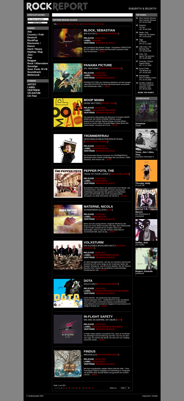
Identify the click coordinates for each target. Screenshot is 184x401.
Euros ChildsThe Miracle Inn (145, 70)
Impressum (146, 396)
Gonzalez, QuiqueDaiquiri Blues (146, 62)
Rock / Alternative (37, 63)
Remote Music (100, 148)
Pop (29, 57)
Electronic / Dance (34, 45)
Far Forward (99, 24)
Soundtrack (34, 72)
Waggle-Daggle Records (107, 326)
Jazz (30, 54)
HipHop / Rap (35, 52)
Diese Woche (63, 24)
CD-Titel (32, 96)
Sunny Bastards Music (105, 255)
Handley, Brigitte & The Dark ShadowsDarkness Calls (146, 85)
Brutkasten (99, 75)
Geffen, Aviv (142, 242)
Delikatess (98, 361)
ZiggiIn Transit (142, 41)
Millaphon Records (104, 110)
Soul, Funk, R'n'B (37, 69)
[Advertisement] (35, 143)
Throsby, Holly (143, 183)
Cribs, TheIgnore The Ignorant (146, 55)
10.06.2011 (100, 178)
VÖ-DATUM (33, 93)
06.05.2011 (100, 252)
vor (92, 388)
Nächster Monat (87, 24)
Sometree (140, 123)
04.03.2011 (100, 324)
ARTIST (31, 84)
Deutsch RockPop (32, 39)
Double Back (100, 181)
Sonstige (32, 66)
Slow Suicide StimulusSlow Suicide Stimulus (147, 19)
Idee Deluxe (99, 216)
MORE (102, 52)
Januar (96, 40)
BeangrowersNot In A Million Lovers (147, 77)
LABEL (31, 87)
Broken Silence (105, 43)
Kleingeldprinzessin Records (110, 291)
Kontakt (155, 396)
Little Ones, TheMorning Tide (145, 48)
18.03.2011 (100, 288)
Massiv (139, 212)
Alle (29, 31)
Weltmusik (33, 75)
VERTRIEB (33, 90)
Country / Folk (35, 34)
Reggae (31, 60)
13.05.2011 (100, 214)
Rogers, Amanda (144, 271)
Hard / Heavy (34, 49)
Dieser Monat (74, 24)
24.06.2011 (100, 38)
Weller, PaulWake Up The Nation (147, 34)
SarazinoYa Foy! (142, 26)
